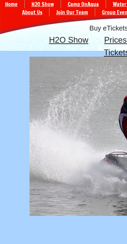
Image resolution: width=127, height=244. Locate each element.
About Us (32, 12)
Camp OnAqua (83, 4)
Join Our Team (72, 12)
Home (11, 4)
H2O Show (68, 39)
